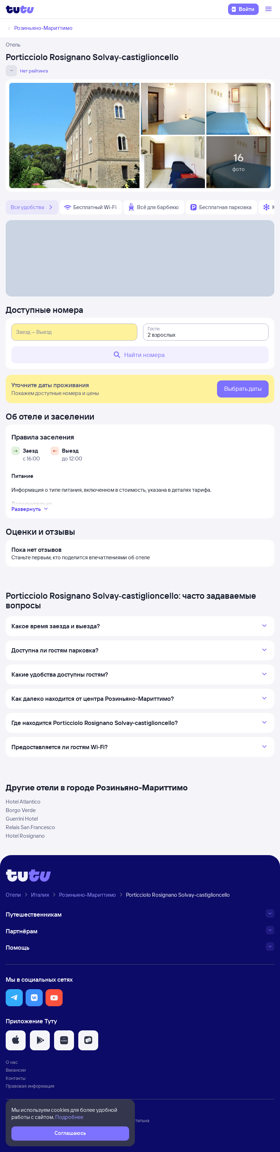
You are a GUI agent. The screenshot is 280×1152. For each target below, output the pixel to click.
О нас (12, 1062)
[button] (14, 997)
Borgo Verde (21, 810)
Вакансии (16, 1070)
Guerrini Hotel (22, 818)
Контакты (16, 1078)
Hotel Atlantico (23, 801)
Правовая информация (30, 1086)
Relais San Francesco (30, 827)
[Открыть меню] (269, 9)
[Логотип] (20, 9)
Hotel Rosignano (25, 835)
